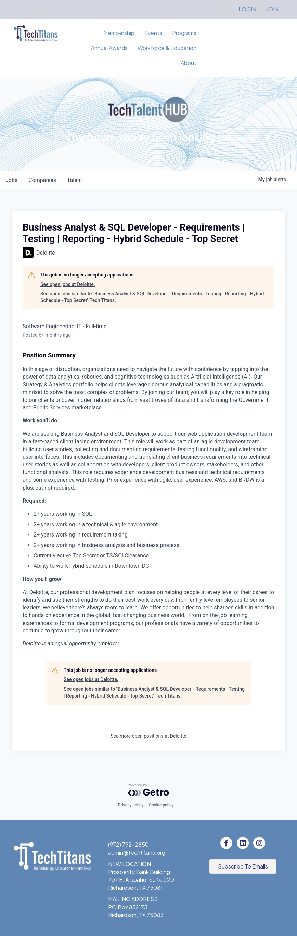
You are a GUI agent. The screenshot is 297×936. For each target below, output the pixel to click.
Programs (184, 32)
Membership (118, 32)
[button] (242, 866)
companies (42, 180)
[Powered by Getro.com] (148, 790)
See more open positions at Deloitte (148, 736)
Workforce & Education (167, 47)
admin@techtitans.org (136, 852)
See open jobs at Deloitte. (67, 284)
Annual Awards (109, 47)
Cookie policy (161, 805)
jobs (11, 180)
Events (153, 32)
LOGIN (247, 9)
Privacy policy (130, 805)
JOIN (272, 9)
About (188, 62)
